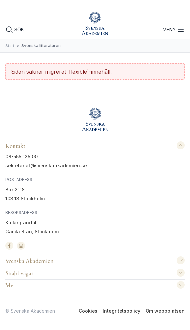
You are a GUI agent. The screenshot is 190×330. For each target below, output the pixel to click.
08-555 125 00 (21, 156)
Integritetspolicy (121, 311)
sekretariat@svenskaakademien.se (46, 165)
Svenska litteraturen (41, 45)
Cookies (88, 311)
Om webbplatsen (165, 311)
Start (9, 45)
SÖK (14, 30)
